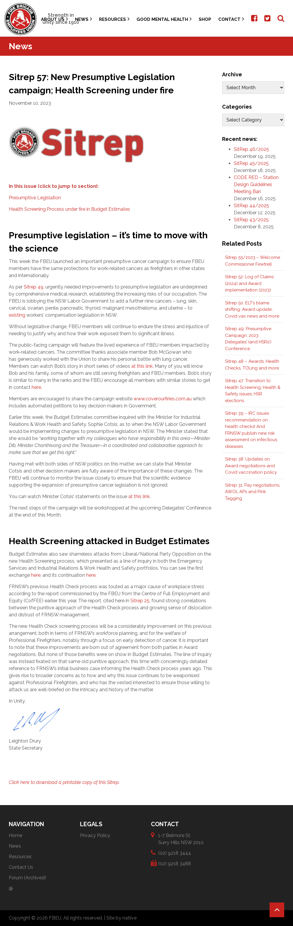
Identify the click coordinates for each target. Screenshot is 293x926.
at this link (142, 366)
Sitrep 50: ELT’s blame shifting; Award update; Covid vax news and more (252, 309)
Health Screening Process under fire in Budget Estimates (69, 209)
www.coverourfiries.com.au (163, 399)
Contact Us (21, 867)
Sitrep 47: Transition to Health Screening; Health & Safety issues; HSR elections (252, 390)
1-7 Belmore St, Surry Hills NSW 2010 (181, 838)
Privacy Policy (95, 835)
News (83, 19)
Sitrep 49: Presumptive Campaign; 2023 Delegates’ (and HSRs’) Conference (248, 338)
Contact (231, 19)
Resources (114, 19)
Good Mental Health (164, 19)
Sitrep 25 (139, 600)
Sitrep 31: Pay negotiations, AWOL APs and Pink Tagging (252, 492)
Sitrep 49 (33, 287)
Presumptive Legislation (35, 197)
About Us (54, 19)
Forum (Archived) (27, 878)
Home (15, 835)
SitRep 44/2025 (251, 205)
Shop (205, 19)
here (35, 575)
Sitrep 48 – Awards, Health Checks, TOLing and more (252, 365)
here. (37, 387)
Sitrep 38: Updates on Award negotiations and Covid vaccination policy (251, 465)
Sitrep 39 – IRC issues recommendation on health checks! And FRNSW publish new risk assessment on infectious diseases (251, 430)
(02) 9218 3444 (174, 853)
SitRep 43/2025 (251, 219)
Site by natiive (121, 918)
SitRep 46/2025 (251, 149)
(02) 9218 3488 (174, 863)
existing (17, 315)
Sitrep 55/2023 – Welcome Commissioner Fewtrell (252, 261)
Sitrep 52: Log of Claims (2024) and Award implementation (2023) (249, 283)
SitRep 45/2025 (251, 163)
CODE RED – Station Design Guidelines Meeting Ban (256, 184)
